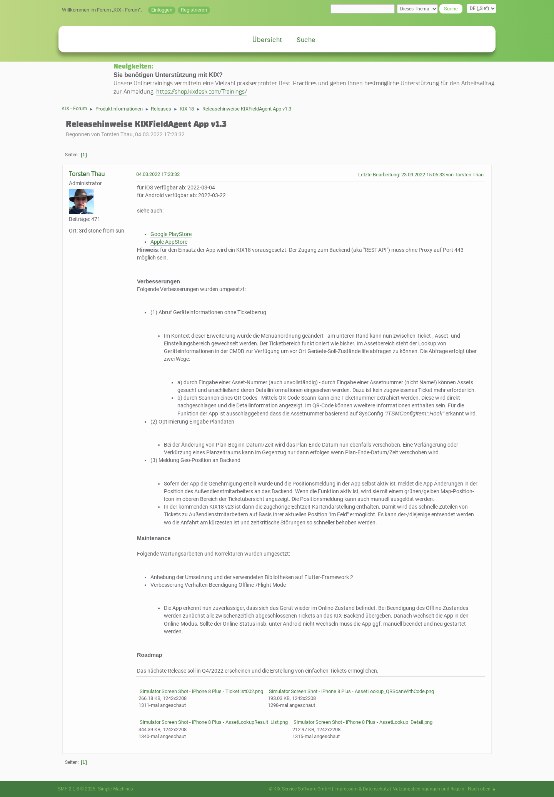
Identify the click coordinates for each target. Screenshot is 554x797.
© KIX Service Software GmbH (300, 789)
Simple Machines (115, 789)
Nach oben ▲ (482, 789)
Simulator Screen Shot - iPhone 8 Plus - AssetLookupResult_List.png (213, 722)
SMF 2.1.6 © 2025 (76, 789)
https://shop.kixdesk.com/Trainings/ (201, 91)
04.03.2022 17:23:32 (158, 174)
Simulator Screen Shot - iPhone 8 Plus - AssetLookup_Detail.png (362, 722)
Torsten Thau (87, 174)
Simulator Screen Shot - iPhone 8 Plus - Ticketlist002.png (200, 691)
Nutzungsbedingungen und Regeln (428, 789)
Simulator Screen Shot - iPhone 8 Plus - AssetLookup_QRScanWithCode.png (351, 691)
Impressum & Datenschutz (361, 789)
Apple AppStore (168, 242)
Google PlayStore (171, 234)
